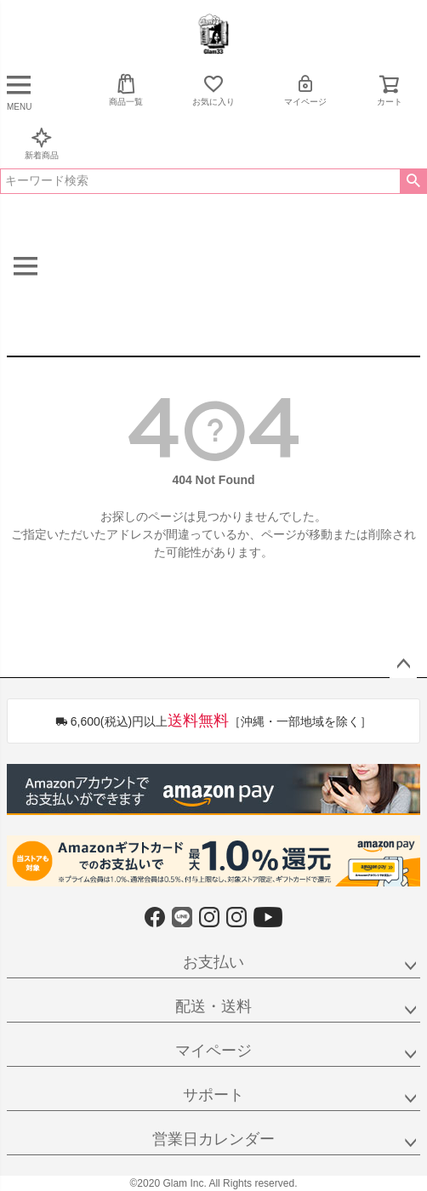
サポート (213, 1094)
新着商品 (42, 143)
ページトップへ (403, 664)
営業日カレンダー (213, 1139)
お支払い (213, 962)
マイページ (305, 89)
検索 (413, 181)
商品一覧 (126, 89)
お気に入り (213, 89)
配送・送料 (213, 1006)
